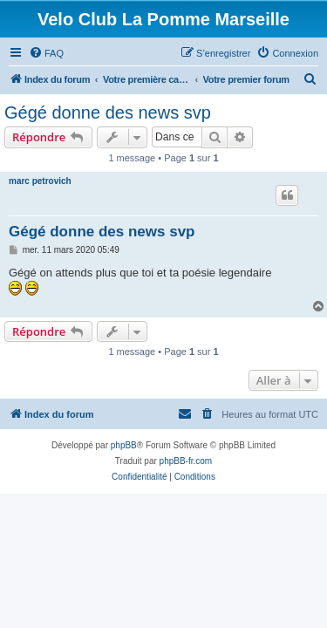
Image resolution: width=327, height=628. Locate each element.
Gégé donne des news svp (107, 112)
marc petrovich (40, 181)
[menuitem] (46, 53)
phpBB (124, 445)
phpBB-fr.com (186, 461)
